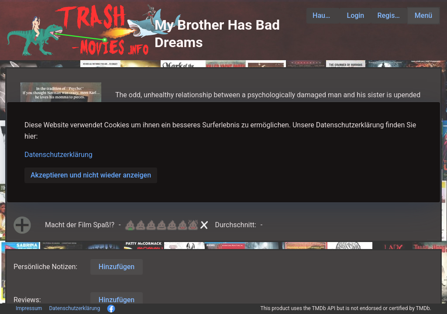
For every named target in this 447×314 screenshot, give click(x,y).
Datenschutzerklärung (58, 154)
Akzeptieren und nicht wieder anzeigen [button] (91, 175)
